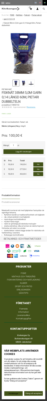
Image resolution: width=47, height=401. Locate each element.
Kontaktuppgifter (23, 318)
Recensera (31, 107)
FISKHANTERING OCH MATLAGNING (23, 279)
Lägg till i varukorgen (23, 152)
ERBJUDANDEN (23, 289)
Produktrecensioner (11, 202)
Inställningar (13, 393)
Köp (38, 164)
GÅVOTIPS (23, 293)
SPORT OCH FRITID (23, 286)
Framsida (23, 308)
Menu (5, 3)
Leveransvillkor (23, 315)
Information (23, 312)
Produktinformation (11, 195)
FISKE (23, 273)
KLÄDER (23, 283)
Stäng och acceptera (33, 393)
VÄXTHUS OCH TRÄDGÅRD (23, 276)
